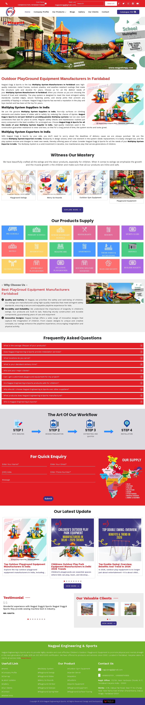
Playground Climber (46, 684)
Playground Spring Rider (48, 692)
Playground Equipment (126, 201)
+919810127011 (24, 5)
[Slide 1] (66, 66)
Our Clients (93, 12)
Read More (26, 658)
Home (27, 12)
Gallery (81, 12)
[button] (64, 581)
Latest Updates (9, 680)
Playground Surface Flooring (79, 692)
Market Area (7, 696)
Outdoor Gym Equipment (90, 197)
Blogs (72, 12)
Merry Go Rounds (54, 198)
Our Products (59, 11)
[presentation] (16, 488)
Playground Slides (46, 676)
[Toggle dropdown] (65, 11)
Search (110, 3)
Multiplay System (45, 669)
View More (72, 586)
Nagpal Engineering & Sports (72, 646)
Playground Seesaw (46, 688)
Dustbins (71, 680)
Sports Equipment (75, 684)
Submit (48, 498)
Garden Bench (74, 673)
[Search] (90, 3)
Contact (105, 12)
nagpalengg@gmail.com (65, 5)
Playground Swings (18, 198)
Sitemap (6, 676)
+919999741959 (38, 5)
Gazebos (71, 676)
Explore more (72, 210)
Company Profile (41, 12)
